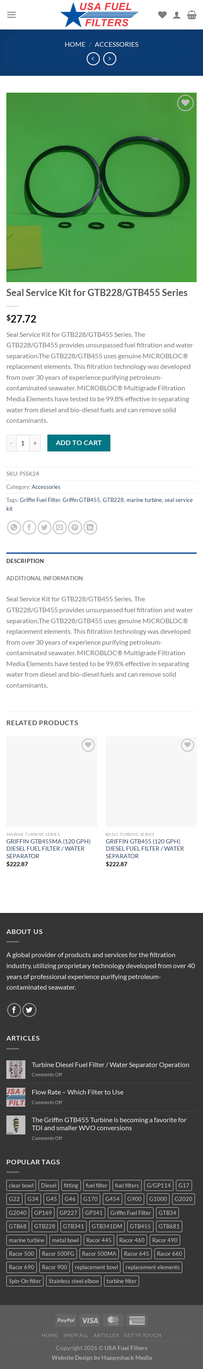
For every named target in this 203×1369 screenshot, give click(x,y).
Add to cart (79, 442)
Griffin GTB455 (81, 499)
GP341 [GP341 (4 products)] (94, 1212)
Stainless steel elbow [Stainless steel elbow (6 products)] (74, 1281)
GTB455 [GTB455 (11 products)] (140, 1226)
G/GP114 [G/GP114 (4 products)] (159, 1185)
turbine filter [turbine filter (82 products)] (122, 1281)
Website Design (72, 1357)
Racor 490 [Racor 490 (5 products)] (165, 1240)
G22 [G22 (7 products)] (14, 1199)
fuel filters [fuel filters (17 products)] (127, 1185)
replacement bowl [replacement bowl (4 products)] (96, 1267)
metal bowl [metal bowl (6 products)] (65, 1240)
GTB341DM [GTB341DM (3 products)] (107, 1226)
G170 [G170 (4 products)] (90, 1199)
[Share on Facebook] (29, 527)
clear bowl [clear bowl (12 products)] (21, 1185)
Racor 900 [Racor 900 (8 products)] (54, 1267)
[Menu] (11, 14)
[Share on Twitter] (45, 527)
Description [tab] (25, 561)
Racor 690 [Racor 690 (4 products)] (21, 1267)
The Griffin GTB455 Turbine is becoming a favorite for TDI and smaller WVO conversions (109, 1123)
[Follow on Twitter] (29, 1010)
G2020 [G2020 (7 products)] (183, 1199)
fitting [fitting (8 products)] (71, 1185)
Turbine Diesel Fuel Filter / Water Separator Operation (110, 1064)
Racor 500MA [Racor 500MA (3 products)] (99, 1253)
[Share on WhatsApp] (14, 527)
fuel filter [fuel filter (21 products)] (96, 1185)
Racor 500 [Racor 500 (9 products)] (21, 1253)
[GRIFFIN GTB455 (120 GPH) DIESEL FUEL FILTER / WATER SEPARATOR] (151, 782)
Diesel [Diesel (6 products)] (48, 1185)
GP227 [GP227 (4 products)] (68, 1212)
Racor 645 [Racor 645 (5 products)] (136, 1253)
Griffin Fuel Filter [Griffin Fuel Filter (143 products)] (130, 1212)
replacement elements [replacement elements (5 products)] (153, 1267)
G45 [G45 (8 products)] (51, 1199)
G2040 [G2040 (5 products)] (18, 1212)
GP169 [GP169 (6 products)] (43, 1212)
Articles (105, 1335)
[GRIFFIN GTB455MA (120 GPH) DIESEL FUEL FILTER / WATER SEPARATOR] (51, 782)
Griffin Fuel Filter (40, 499)
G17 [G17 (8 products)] (183, 1185)
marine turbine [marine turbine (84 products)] (26, 1240)
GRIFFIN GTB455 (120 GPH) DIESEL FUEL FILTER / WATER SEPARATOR (145, 848)
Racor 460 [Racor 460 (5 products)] (132, 1240)
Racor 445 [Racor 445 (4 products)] (99, 1240)
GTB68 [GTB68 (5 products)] (18, 1226)
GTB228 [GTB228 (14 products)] (44, 1226)
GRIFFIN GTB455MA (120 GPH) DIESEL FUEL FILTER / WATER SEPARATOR (48, 848)
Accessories (116, 44)
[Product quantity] (23, 443)
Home (75, 44)
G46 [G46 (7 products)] (70, 1199)
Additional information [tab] (44, 578)
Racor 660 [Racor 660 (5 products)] (169, 1253)
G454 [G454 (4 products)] (112, 1199)
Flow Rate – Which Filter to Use (77, 1092)
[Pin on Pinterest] (75, 527)
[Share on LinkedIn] (90, 527)
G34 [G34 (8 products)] (32, 1199)
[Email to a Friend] (60, 527)
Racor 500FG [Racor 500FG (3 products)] (58, 1253)
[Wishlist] (162, 14)
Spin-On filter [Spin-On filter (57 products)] (25, 1281)
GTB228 (113, 499)
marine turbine (144, 499)
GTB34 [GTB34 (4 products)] (167, 1212)
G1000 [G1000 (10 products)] (158, 1199)
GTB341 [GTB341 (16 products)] (73, 1226)
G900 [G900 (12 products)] (134, 1199)
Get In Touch (143, 1335)
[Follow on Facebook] (14, 1010)
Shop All (75, 1335)
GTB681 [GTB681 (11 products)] (169, 1226)
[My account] (177, 14)
